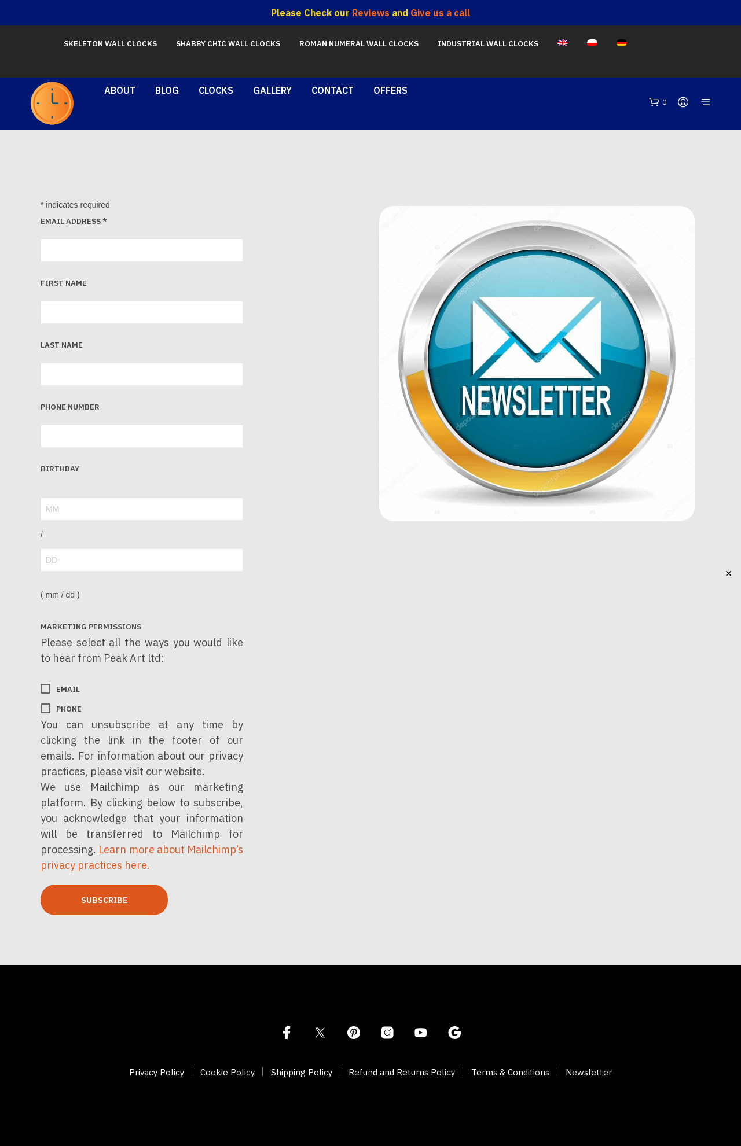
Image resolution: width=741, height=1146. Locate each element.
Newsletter (589, 1072)
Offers (390, 90)
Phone (61, 708)
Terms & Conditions (510, 1072)
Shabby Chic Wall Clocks (228, 44)
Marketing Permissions (91, 627)
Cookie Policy (227, 1072)
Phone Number (70, 407)
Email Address (74, 221)
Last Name (62, 345)
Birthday (60, 469)
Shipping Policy (301, 1072)
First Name (64, 283)
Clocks (216, 90)
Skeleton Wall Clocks (110, 44)
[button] (658, 102)
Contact (332, 90)
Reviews (371, 13)
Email (60, 689)
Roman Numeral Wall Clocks (359, 44)
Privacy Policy (156, 1072)
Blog (167, 90)
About (119, 90)
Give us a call (440, 13)
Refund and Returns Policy (402, 1072)
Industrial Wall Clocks (488, 44)
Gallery (272, 90)
